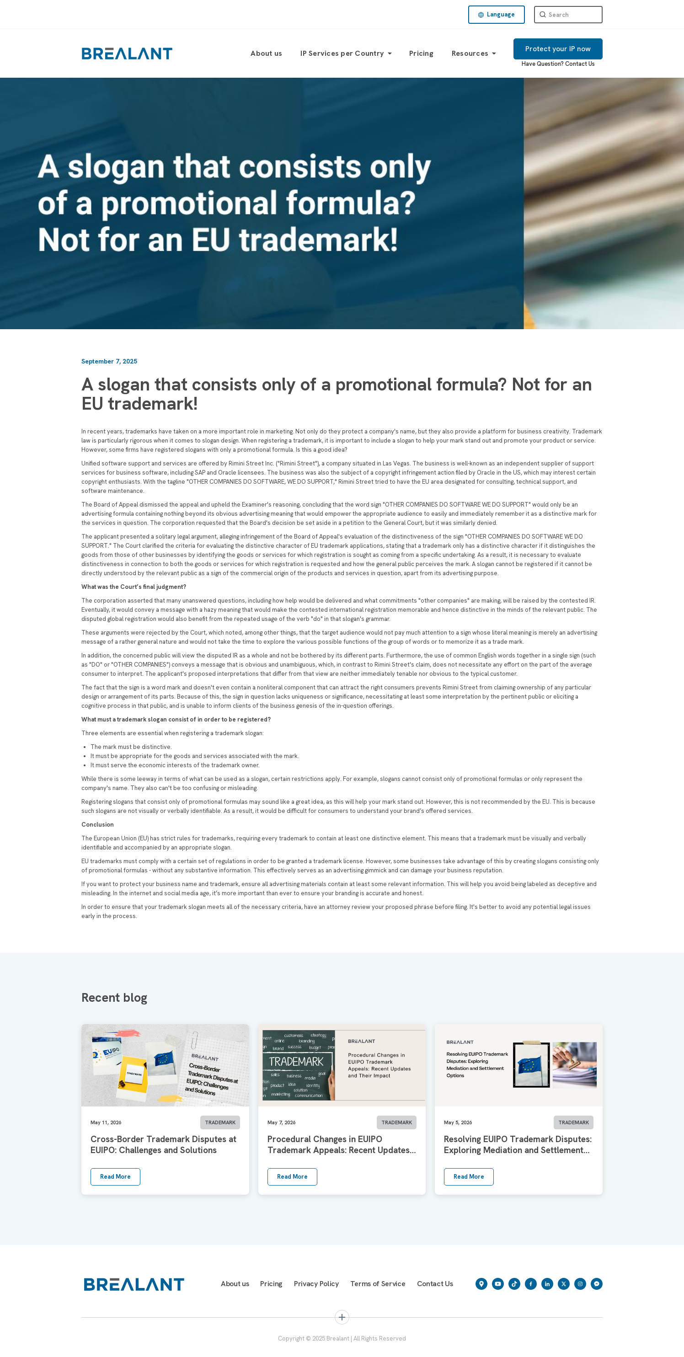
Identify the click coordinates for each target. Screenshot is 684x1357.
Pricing (421, 53)
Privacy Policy (316, 1283)
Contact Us (580, 64)
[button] (496, 14)
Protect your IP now (558, 48)
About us (266, 53)
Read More (115, 1177)
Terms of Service (378, 1283)
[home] (127, 53)
